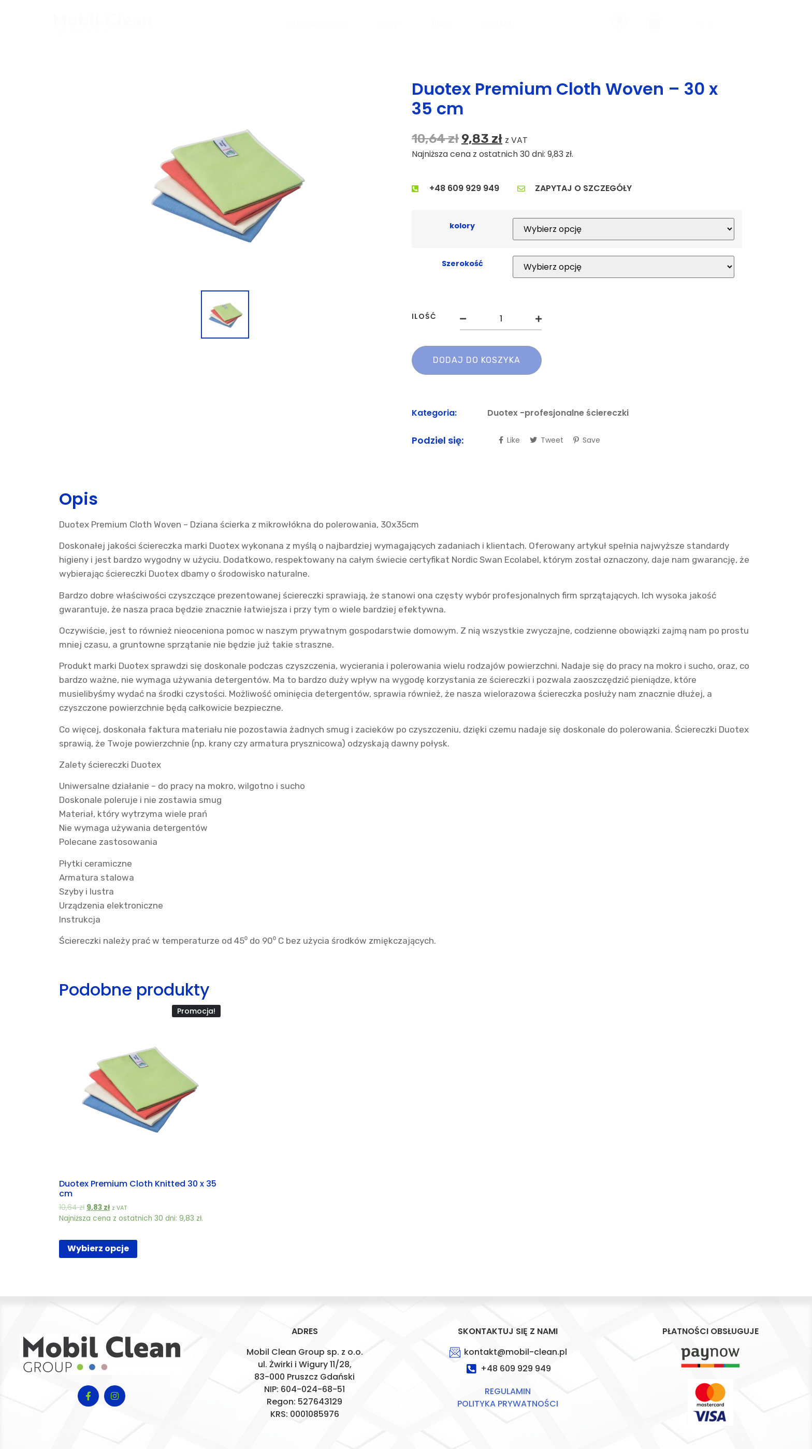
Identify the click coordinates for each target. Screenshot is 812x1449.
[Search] (780, 23)
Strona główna (316, 23)
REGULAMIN (508, 1391)
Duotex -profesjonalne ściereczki (558, 413)
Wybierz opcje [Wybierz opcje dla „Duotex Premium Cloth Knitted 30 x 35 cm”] (98, 1248)
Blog (440, 23)
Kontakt (496, 23)
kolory (462, 225)
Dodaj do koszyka (476, 360)
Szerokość (462, 263)
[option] (225, 183)
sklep (388, 23)
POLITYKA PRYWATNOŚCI (507, 1404)
